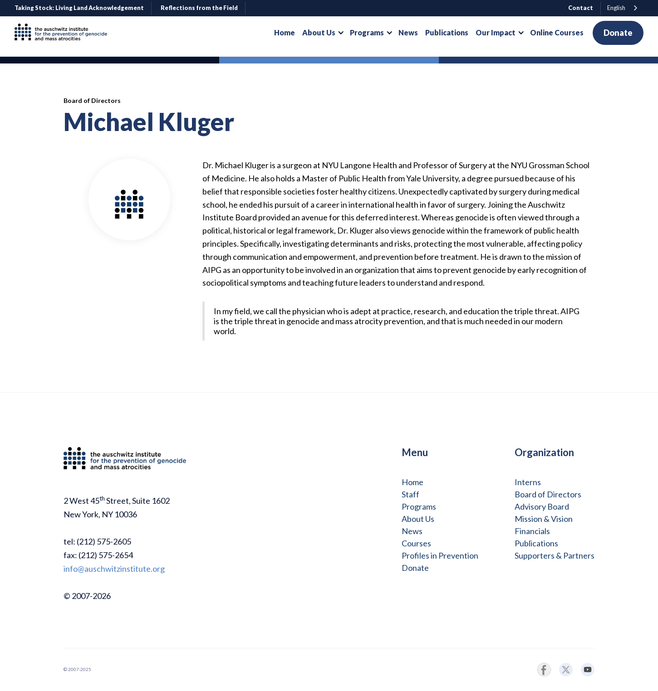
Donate (618, 33)
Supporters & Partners (554, 555)
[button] (322, 32)
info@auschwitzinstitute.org (114, 569)
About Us (418, 519)
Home (412, 482)
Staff (410, 494)
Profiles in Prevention (440, 555)
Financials (532, 531)
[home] (64, 33)
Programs (419, 506)
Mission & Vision (544, 519)
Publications (536, 543)
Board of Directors (548, 494)
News (412, 531)
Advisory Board (542, 506)
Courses (416, 543)
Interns (528, 482)
